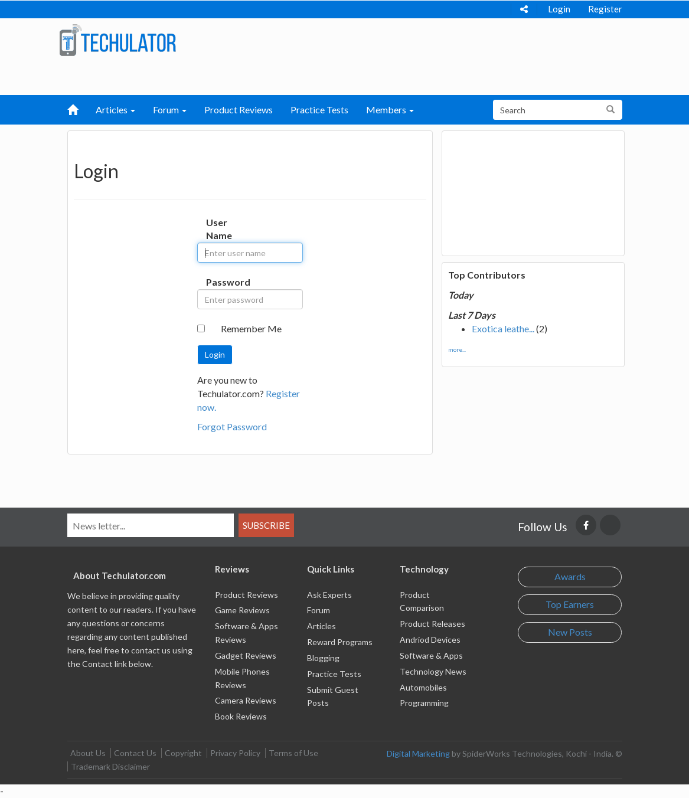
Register (605, 9)
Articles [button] (115, 109)
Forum (318, 610)
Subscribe (266, 525)
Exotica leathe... (503, 328)
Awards (570, 576)
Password (215, 281)
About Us (88, 753)
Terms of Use (293, 753)
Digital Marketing (418, 753)
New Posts (570, 631)
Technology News (433, 671)
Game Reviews (242, 610)
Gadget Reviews (245, 655)
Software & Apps (431, 655)
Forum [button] (170, 109)
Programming (424, 703)
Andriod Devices (430, 640)
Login (559, 9)
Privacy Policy (235, 753)
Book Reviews (241, 716)
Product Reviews (238, 109)
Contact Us (135, 753)
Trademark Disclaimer (110, 766)
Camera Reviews (245, 700)
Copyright (183, 753)
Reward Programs (340, 642)
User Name (215, 229)
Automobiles (423, 687)
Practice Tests (319, 109)
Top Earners (570, 604)
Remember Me (251, 328)
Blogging (323, 658)
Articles (321, 626)
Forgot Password (232, 426)
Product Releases (432, 624)
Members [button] (390, 109)
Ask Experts (329, 595)
